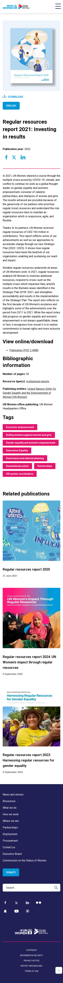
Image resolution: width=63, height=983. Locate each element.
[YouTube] (16, 911)
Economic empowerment (20, 427)
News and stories (13, 794)
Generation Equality (17, 450)
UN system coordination (19, 473)
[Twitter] (16, 902)
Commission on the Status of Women (24, 860)
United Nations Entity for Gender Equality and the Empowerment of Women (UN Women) (29, 393)
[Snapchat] (5, 911)
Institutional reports (37, 381)
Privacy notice (31, 960)
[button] (58, 970)
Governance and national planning (25, 458)
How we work (11, 814)
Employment (10, 834)
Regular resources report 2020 (26, 569)
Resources (9, 801)
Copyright (31, 950)
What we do (9, 807)
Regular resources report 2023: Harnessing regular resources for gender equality (28, 760)
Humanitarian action (17, 466)
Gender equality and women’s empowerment (30, 442)
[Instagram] (27, 911)
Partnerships (44, 466)
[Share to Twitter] (14, 157)
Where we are (11, 821)
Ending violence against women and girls (29, 435)
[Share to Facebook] (6, 157)
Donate (11, 872)
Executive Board (12, 853)
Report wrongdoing (31, 966)
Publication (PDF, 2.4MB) (23, 350)
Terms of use (31, 971)
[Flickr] (38, 902)
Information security (31, 955)
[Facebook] (5, 902)
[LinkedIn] (27, 902)
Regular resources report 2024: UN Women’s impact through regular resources (29, 662)
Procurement (10, 840)
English (11, 105)
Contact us (9, 847)
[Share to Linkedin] (23, 157)
